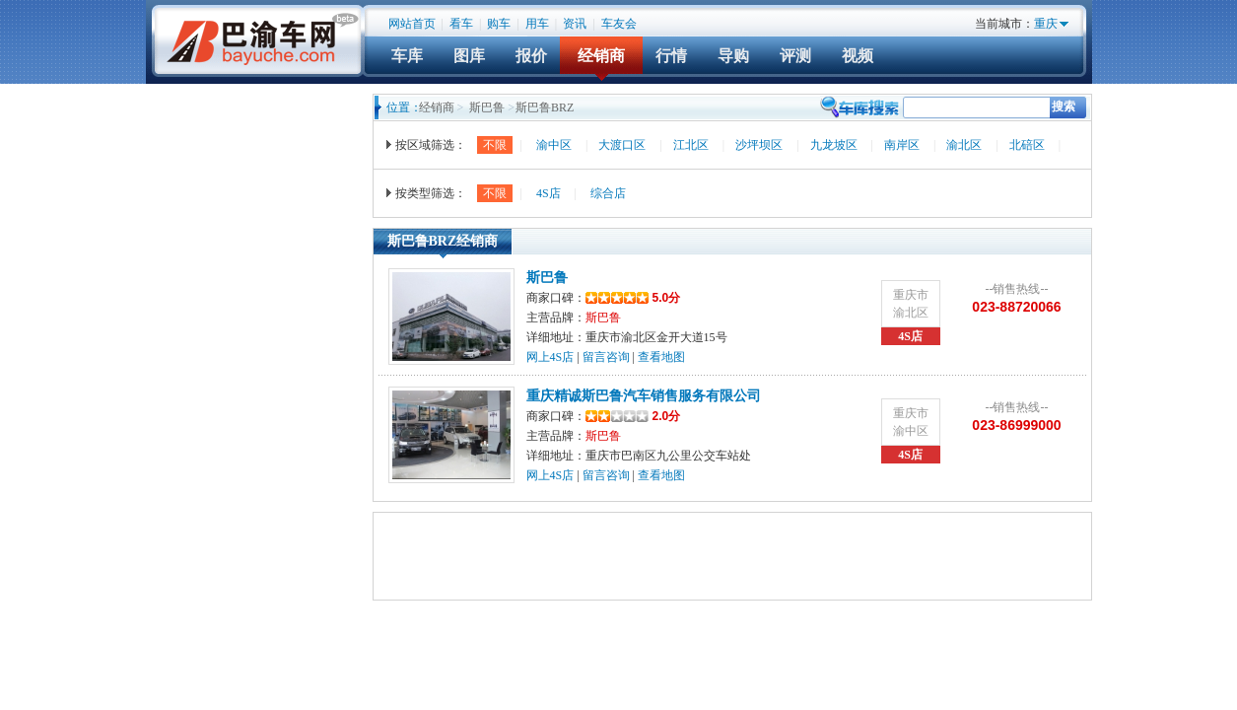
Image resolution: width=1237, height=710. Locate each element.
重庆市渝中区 (910, 422)
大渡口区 (622, 145)
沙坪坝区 (759, 145)
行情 (671, 55)
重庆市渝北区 (910, 304)
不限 (495, 145)
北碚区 (1027, 145)
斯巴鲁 (487, 107)
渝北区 (964, 145)
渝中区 (554, 145)
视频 (857, 55)
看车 (461, 24)
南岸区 (902, 145)
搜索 (1063, 106)
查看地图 (661, 357)
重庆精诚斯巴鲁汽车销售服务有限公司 (643, 396)
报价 (531, 55)
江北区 (691, 145)
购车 (499, 24)
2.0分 (633, 416)
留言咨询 (606, 357)
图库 (469, 55)
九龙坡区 (834, 145)
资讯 (574, 24)
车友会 (619, 24)
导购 (733, 55)
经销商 (601, 55)
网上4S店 (550, 357)
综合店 (608, 193)
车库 (407, 55)
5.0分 (633, 298)
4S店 (548, 193)
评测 (795, 55)
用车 (537, 24)
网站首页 (412, 24)
